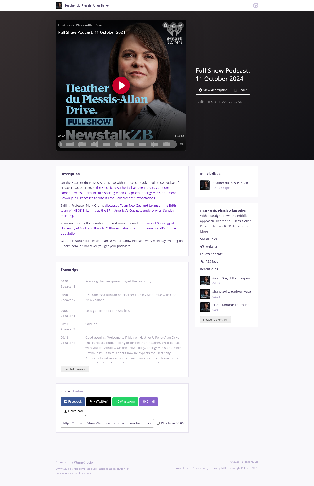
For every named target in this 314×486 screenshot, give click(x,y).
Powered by (74, 462)
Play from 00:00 (170, 423)
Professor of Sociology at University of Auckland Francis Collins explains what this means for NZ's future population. (118, 228)
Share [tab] (65, 391)
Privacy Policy (200, 468)
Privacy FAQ (219, 468)
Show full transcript (74, 369)
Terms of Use (181, 468)
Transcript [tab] (69, 269)
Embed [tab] (78, 391)
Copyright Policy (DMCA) (243, 468)
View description (213, 90)
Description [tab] (70, 174)
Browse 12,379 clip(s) (216, 319)
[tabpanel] (122, 214)
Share (240, 90)
